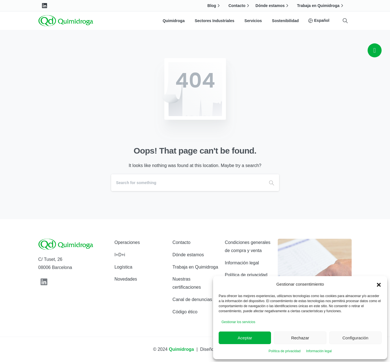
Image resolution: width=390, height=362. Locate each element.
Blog (214, 5)
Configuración (355, 337)
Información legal (318, 351)
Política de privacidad (284, 351)
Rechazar (300, 337)
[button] (379, 284)
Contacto (239, 5)
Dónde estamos (273, 5)
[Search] (187, 182)
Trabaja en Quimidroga (321, 5)
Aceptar (245, 337)
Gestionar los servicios (238, 322)
